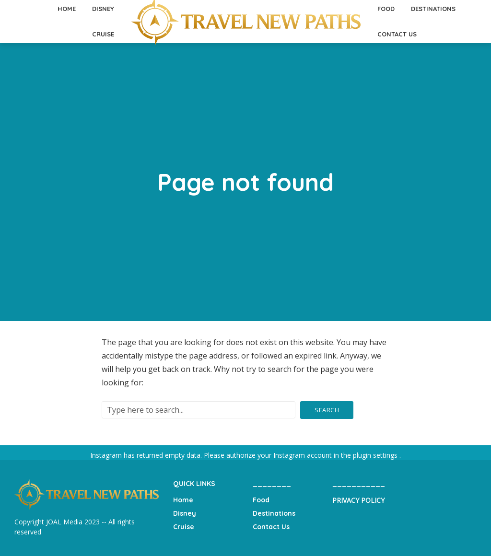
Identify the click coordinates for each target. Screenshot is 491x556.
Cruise (103, 34)
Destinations (274, 513)
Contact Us (397, 34)
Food (261, 500)
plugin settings (376, 455)
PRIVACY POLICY (358, 500)
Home (183, 500)
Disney (184, 513)
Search (327, 409)
